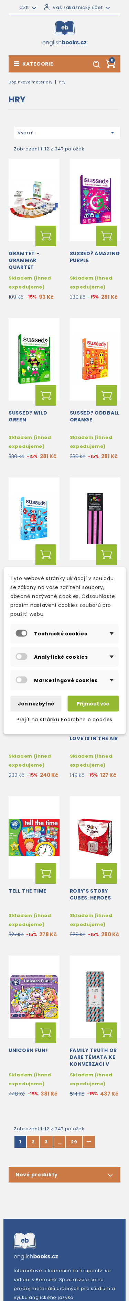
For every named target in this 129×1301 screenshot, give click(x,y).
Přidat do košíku (45, 236)
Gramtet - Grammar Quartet (24, 260)
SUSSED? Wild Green (28, 416)
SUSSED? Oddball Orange (95, 416)
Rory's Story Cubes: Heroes (90, 894)
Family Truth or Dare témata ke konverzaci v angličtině (93, 1060)
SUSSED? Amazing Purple (95, 257)
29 (74, 1142)
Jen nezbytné (36, 703)
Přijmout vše (93, 703)
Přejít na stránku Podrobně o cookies (64, 719)
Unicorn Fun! (28, 1050)
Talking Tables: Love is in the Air (94, 735)
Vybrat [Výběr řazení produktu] (67, 132)
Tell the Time (27, 890)
